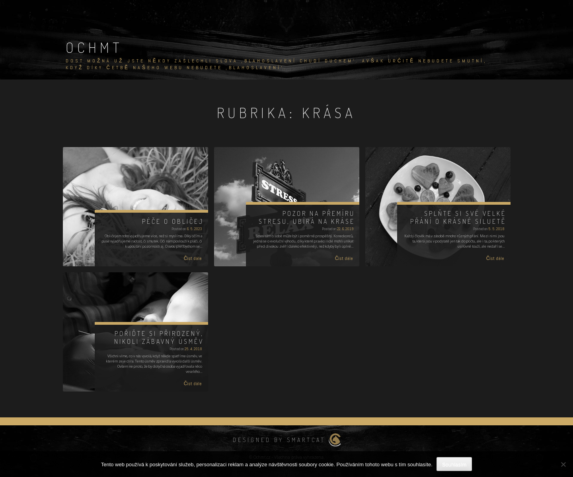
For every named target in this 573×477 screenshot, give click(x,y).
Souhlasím (454, 464)
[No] (563, 464)
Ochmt (94, 47)
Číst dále (193, 258)
